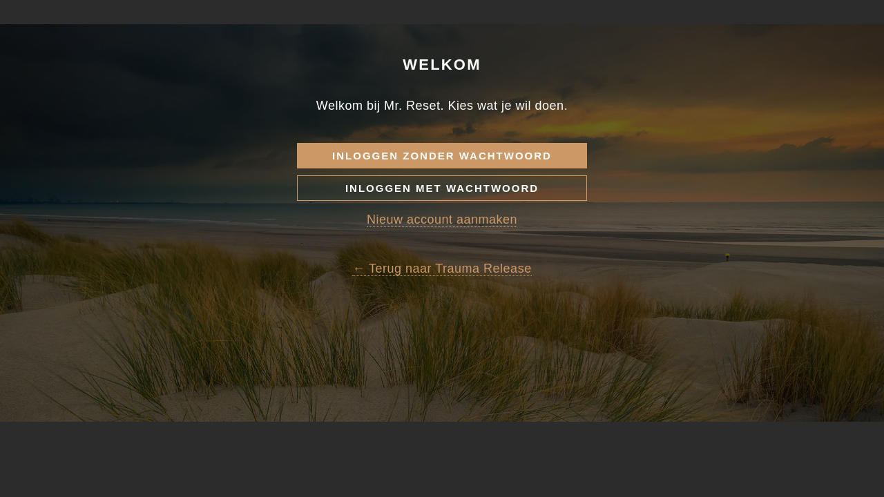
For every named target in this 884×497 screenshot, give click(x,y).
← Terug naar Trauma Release (441, 326)
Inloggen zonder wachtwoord (442, 213)
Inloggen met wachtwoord (442, 245)
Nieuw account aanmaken (442, 277)
